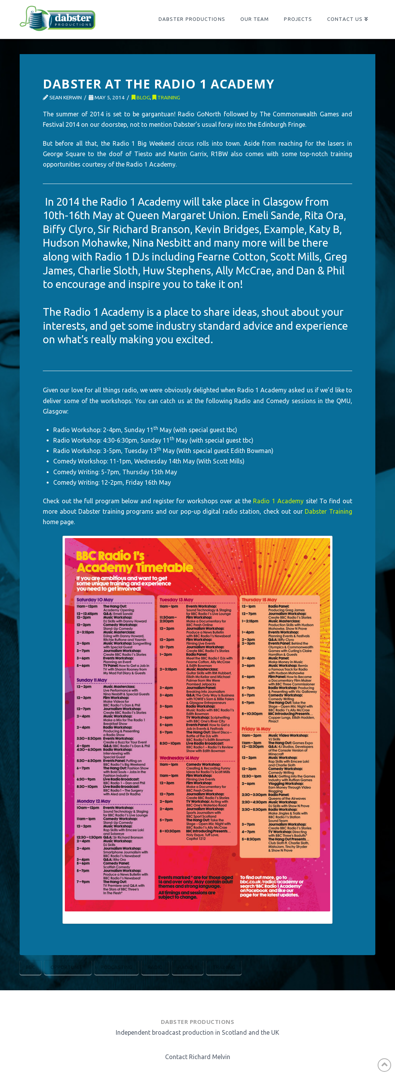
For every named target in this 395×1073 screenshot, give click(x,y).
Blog (141, 97)
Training (166, 97)
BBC (30, 967)
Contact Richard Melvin (197, 1056)
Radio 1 (187, 967)
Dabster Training (328, 511)
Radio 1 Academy (278, 500)
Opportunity (68, 967)
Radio (155, 967)
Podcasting (116, 967)
